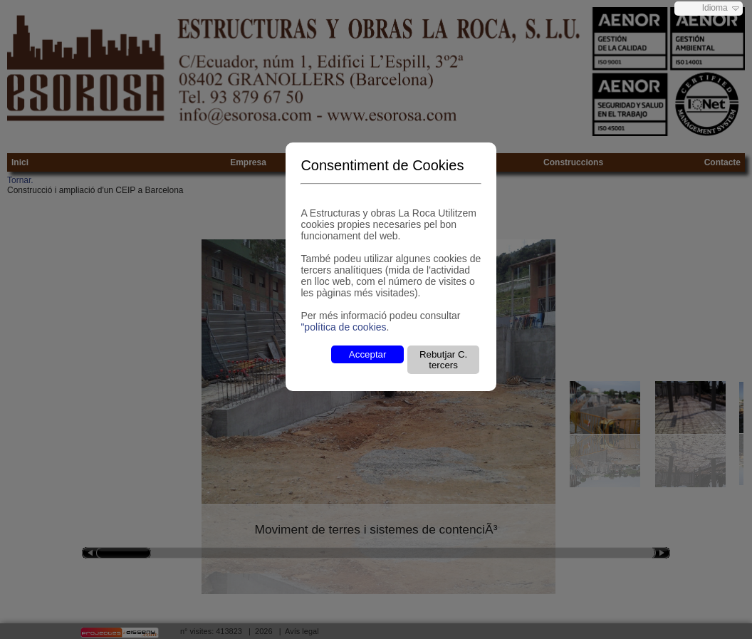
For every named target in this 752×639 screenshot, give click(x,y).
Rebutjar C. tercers (443, 359)
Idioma (715, 8)
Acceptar (368, 354)
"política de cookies (343, 327)
